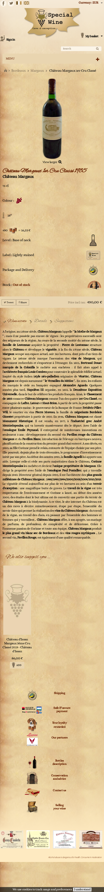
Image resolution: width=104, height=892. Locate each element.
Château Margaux (18, 176)
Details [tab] (40, 321)
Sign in (10, 39)
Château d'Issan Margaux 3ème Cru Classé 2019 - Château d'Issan (17, 645)
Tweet (9, 302)
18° (9, 215)
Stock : (16, 285)
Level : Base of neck (16, 240)
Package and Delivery (18, 270)
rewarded (59, 727)
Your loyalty (59, 722)
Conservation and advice (59, 777)
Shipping (59, 693)
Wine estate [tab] (17, 321)
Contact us (59, 790)
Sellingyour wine (59, 807)
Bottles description (59, 762)
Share (22, 302)
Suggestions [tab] (64, 321)
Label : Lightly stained (18, 255)
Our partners (59, 737)
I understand (82, 889)
